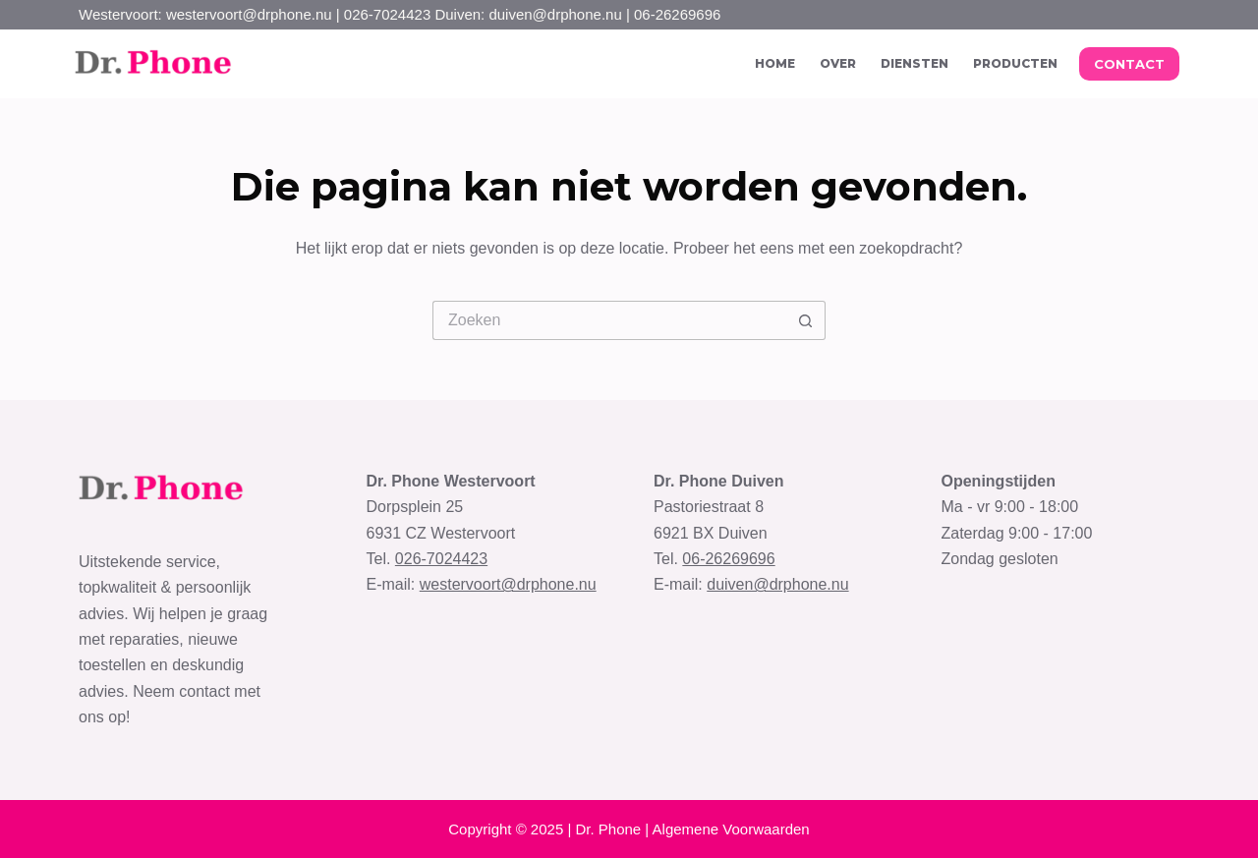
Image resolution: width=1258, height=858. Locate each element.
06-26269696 (728, 558)
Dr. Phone (608, 829)
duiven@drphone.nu (777, 584)
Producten (1015, 63)
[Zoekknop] (806, 320)
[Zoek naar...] (609, 320)
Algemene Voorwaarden (731, 829)
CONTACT (1129, 64)
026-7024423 (441, 558)
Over (838, 63)
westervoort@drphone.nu (508, 584)
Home (775, 63)
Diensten (914, 63)
